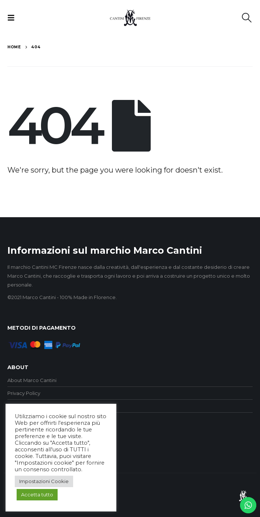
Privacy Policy (23, 393)
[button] (13, 17)
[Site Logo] (130, 17)
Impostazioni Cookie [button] (44, 481)
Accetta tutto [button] (37, 494)
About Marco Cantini (32, 380)
